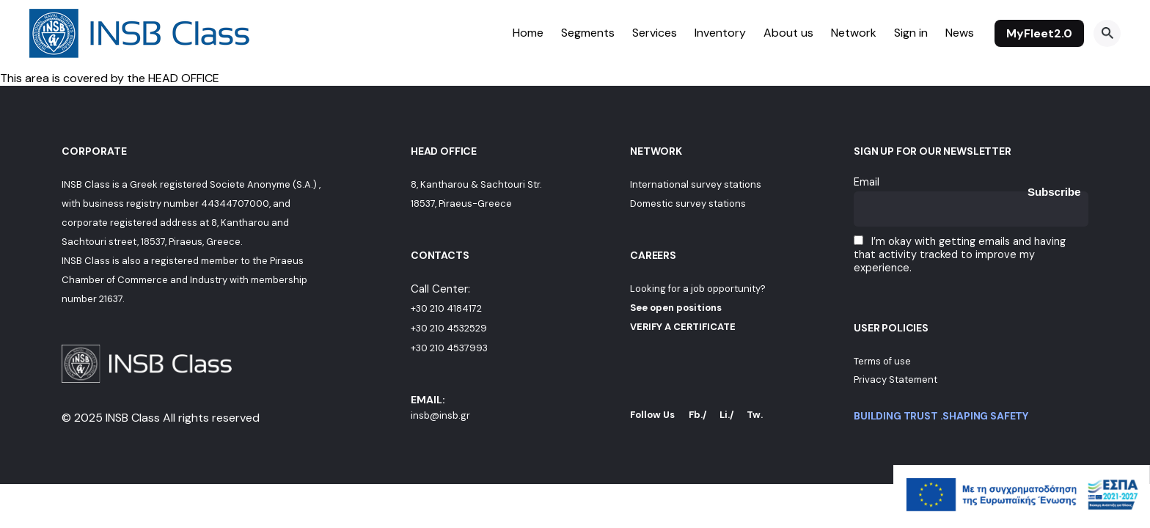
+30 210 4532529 (449, 328)
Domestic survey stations (688, 203)
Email (866, 181)
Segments (588, 32)
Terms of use (882, 361)
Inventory (720, 32)
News (959, 32)
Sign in (911, 32)
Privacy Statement (895, 379)
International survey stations (695, 184)
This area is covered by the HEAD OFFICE (109, 78)
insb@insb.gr (440, 415)
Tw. (755, 414)
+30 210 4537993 (449, 348)
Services (654, 32)
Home (528, 32)
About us (788, 32)
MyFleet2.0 (1039, 33)
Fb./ (698, 414)
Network (853, 32)
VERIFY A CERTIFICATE (683, 326)
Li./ (726, 414)
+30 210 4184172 (446, 308)
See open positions (676, 307)
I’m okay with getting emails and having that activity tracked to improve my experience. (960, 254)
